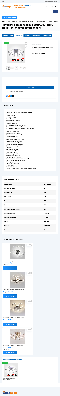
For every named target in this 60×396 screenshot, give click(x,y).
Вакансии (23, 358)
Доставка (20, 1)
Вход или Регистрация (51, 1)
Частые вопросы (6, 363)
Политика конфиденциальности (48, 358)
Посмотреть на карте (10, 377)
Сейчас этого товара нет (16, 92)
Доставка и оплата (25, 353)
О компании (12, 1)
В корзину (9, 270)
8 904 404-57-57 (28, 5)
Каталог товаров (9, 17)
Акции (22, 356)
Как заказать (5, 361)
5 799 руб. (30, 265)
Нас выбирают (5, 356)
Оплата (26, 1)
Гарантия (4, 358)
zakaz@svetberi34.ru (10, 385)
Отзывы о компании (45, 353)
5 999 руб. (11, 293)
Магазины (4, 1)
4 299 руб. (11, 265)
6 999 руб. (48, 265)
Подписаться (30, 88)
